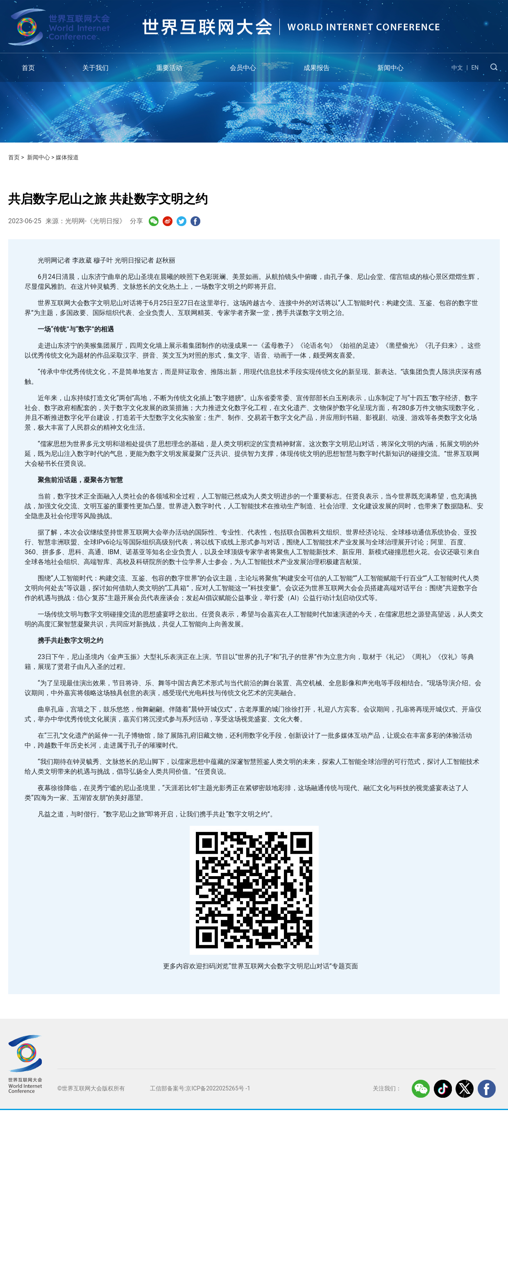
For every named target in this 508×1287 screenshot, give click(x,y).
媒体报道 (67, 157)
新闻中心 (390, 68)
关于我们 (95, 68)
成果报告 (317, 68)
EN (475, 67)
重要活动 (169, 68)
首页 (28, 68)
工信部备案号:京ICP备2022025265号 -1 (200, 1088)
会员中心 (243, 68)
